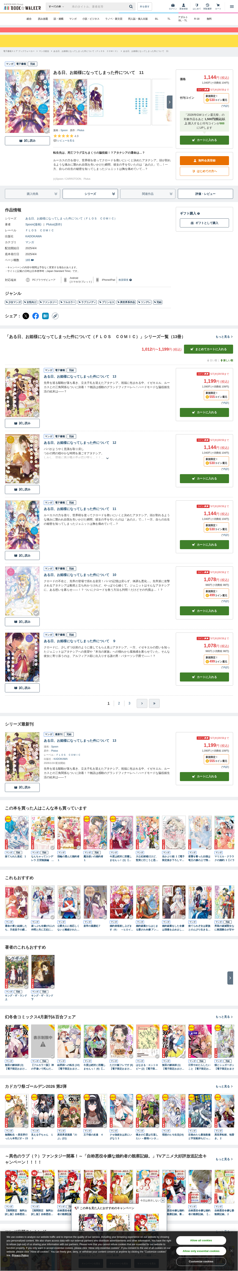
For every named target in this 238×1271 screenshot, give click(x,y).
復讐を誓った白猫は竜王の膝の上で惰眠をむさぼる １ (199, 865)
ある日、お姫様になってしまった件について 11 (80, 516)
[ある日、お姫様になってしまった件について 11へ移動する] (145, 58)
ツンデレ (144, 309)
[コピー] (55, 323)
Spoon (64, 137)
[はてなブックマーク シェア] (45, 323)
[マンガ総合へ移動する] (44, 58)
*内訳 (225, 113)
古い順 (211, 367)
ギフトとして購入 (204, 230)
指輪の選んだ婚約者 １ (69, 865)
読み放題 (43, 18)
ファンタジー (48, 309)
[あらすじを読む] (107, 460)
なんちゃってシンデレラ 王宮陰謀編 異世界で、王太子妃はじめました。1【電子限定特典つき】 (43, 865)
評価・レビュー (205, 201)
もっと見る (224, 344)
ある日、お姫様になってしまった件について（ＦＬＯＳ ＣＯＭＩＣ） (71, 225)
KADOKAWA (33, 243)
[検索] (131, 6)
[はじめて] (197, 6)
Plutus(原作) (54, 231)
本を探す (145, 6)
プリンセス (106, 309)
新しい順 (226, 367)
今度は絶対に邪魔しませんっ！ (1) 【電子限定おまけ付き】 (121, 865)
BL (156, 18)
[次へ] (170, 109)
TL (168, 18)
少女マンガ (13, 309)
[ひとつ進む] (142, 710)
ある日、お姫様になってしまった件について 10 (80, 582)
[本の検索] (57, 6)
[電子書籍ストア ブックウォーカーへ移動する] (19, 58)
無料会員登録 (204, 168)
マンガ (73, 18)
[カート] (218, 6)
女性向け (30, 309)
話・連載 (58, 18)
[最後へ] (154, 710)
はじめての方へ (204, 178)
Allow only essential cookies (201, 1251)
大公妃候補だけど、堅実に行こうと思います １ (147, 865)
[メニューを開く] (231, 6)
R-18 (196, 18)
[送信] (131, 6)
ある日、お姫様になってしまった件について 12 (80, 450)
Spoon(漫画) (33, 231)
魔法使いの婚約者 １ (94, 865)
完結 (157, 309)
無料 (209, 18)
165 (29, 267)
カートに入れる (204, 147)
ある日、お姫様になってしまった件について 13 (80, 384)
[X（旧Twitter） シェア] (25, 323)
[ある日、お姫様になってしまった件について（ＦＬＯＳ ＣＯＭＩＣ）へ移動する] (86, 58)
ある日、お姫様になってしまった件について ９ (80, 648)
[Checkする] (46, 138)
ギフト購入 (190, 221)
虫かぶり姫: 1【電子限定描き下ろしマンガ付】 (173, 865)
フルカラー (67, 309)
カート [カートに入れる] (204, 419)
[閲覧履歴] (207, 6)
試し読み (27, 148)
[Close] (231, 1250)
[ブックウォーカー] (22, 6)
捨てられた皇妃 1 (15, 863)
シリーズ (100, 201)
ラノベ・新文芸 (113, 18)
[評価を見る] (65, 145)
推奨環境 (125, 287)
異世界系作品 (126, 309)
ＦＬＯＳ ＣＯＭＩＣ (39, 237)
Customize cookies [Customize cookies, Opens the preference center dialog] (201, 1261)
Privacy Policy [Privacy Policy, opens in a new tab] (20, 1255)
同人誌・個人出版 (138, 18)
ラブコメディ (87, 309)
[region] (119, 1251)
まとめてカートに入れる (208, 356)
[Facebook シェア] (35, 323)
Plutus (80, 137)
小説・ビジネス (90, 18)
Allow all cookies (201, 1240)
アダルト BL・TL (183, 19)
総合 (29, 18)
